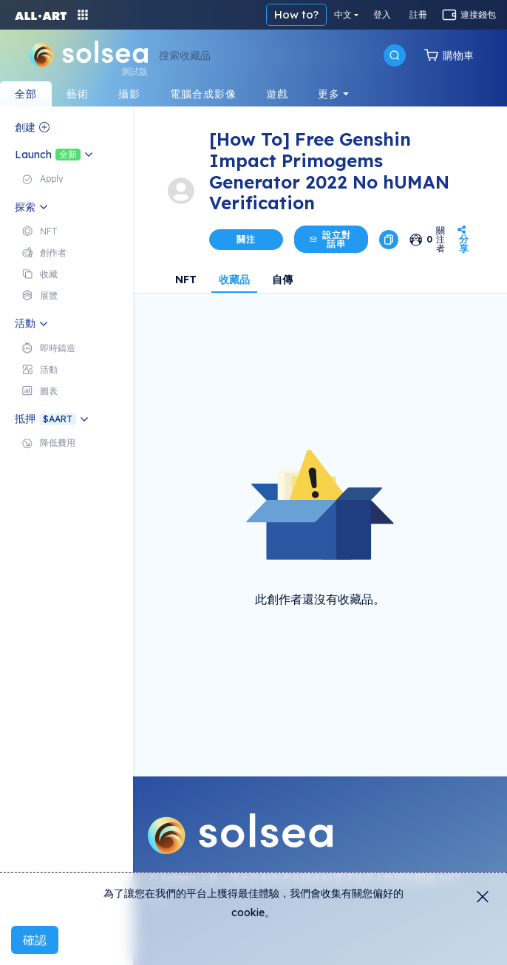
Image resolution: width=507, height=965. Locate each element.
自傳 (282, 279)
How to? (296, 14)
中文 (343, 14)
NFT (186, 279)
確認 (35, 939)
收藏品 (234, 279)
